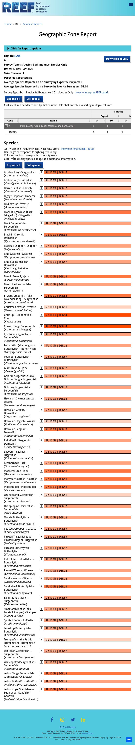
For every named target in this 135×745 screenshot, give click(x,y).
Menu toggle (130, 6)
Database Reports (32, 24)
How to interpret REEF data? (92, 92)
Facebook (52, 721)
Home (8, 24)
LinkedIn (83, 721)
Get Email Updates (68, 727)
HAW (17, 56)
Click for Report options (26, 48)
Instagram (62, 721)
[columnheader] (105, 116)
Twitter (72, 721)
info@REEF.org (87, 733)
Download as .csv (117, 59)
